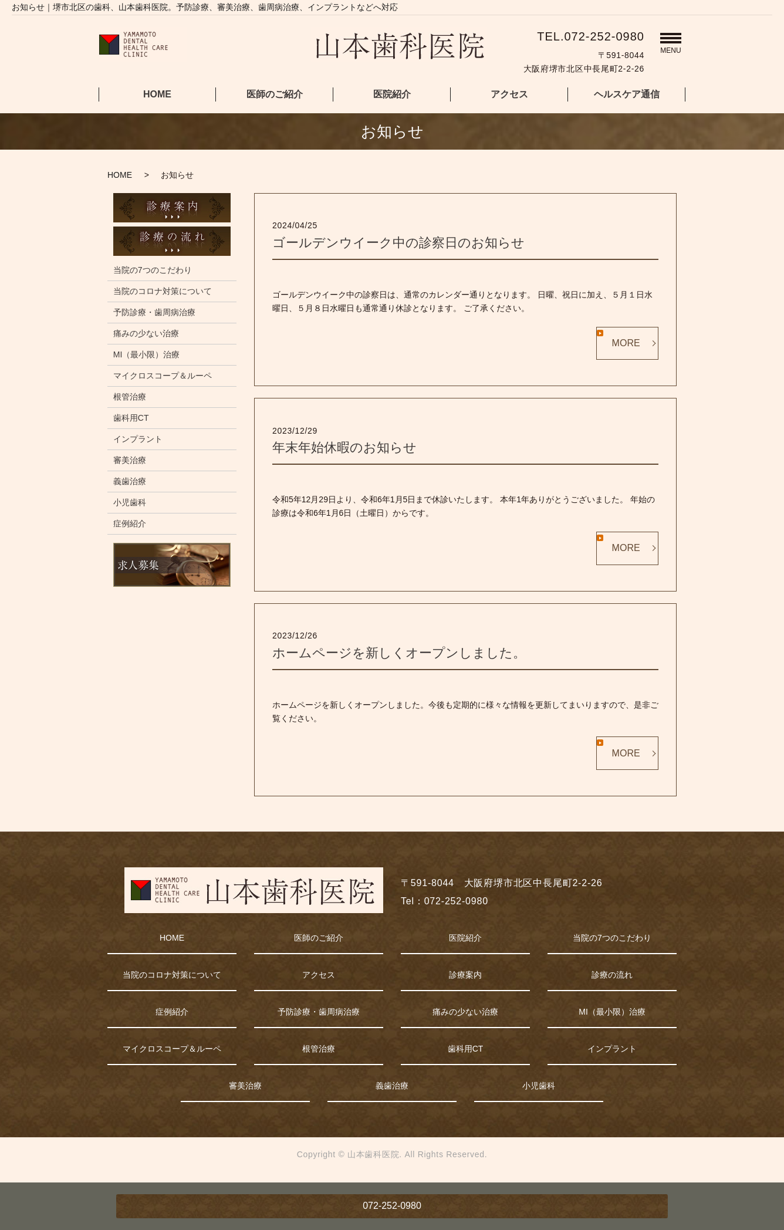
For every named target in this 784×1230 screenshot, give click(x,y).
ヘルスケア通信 (627, 94)
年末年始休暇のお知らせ (344, 447)
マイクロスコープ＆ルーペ (162, 375)
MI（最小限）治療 (146, 354)
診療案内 (465, 974)
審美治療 (129, 460)
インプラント (138, 439)
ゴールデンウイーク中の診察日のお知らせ (398, 242)
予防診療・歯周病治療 (154, 312)
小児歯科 (129, 502)
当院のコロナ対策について (162, 291)
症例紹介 (129, 523)
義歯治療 (129, 481)
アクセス (509, 94)
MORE (626, 343)
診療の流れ (612, 974)
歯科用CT (131, 418)
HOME (157, 94)
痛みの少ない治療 (146, 333)
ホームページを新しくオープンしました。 (399, 653)
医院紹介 (392, 94)
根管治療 (129, 396)
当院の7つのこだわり (152, 270)
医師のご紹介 (274, 94)
